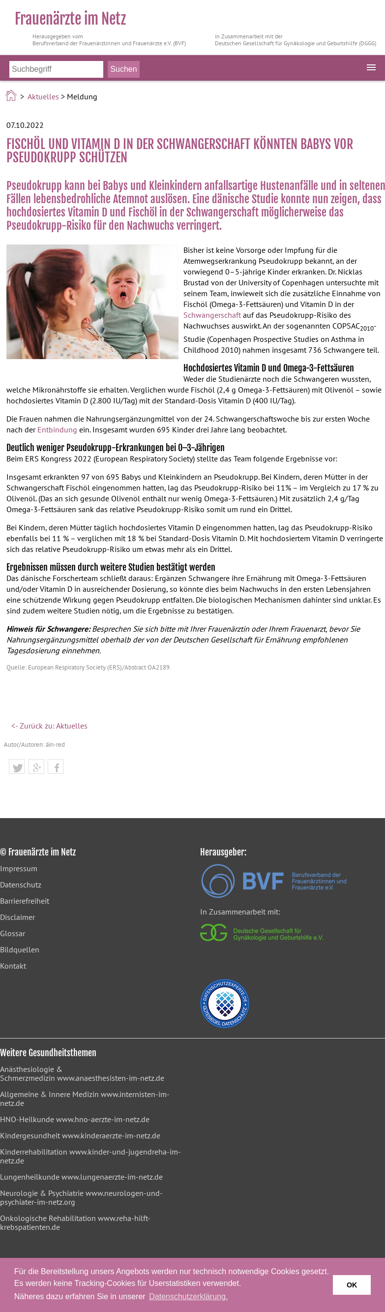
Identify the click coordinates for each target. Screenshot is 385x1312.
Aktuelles (43, 96)
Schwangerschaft (212, 315)
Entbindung (57, 429)
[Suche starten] (123, 69)
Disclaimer (17, 917)
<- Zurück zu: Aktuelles (49, 726)
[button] (16, 768)
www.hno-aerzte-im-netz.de (102, 1119)
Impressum (18, 868)
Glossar (12, 933)
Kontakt (13, 966)
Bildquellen (19, 949)
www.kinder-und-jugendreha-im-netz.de (90, 1156)
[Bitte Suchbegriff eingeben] (56, 69)
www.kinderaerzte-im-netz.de (111, 1135)
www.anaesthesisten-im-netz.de (110, 1078)
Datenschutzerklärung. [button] (188, 1296)
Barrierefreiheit (24, 901)
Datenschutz (20, 884)
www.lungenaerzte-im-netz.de (112, 1177)
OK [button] (352, 1285)
